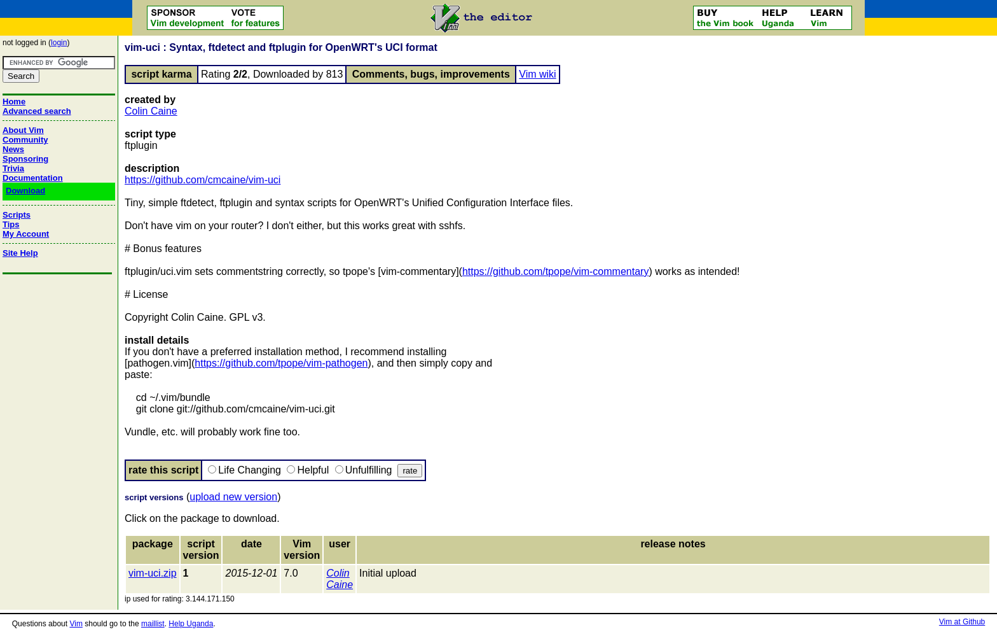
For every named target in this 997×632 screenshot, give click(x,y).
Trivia (13, 168)
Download (25, 190)
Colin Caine (151, 111)
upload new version (233, 496)
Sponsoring (25, 159)
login (59, 42)
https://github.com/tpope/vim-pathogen (281, 363)
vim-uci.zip (152, 573)
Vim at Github (962, 621)
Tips (11, 224)
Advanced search (37, 111)
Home (14, 101)
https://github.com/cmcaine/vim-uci (202, 179)
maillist (153, 623)
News (13, 149)
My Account (26, 234)
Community (25, 139)
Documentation (33, 178)
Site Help (20, 253)
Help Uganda (190, 623)
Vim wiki (537, 74)
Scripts (17, 215)
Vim (75, 623)
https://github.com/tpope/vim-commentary (555, 271)
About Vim (23, 130)
